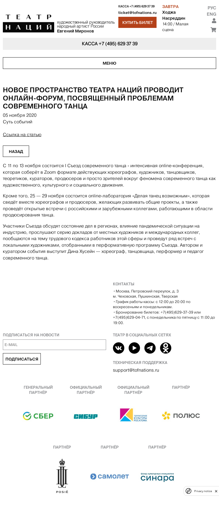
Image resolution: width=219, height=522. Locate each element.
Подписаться (21, 359)
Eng (211, 14)
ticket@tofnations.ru (137, 12)
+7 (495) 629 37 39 (142, 6)
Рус (212, 8)
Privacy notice (203, 491)
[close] (216, 491)
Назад (16, 151)
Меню (109, 63)
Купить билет (137, 22)
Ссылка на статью (22, 134)
